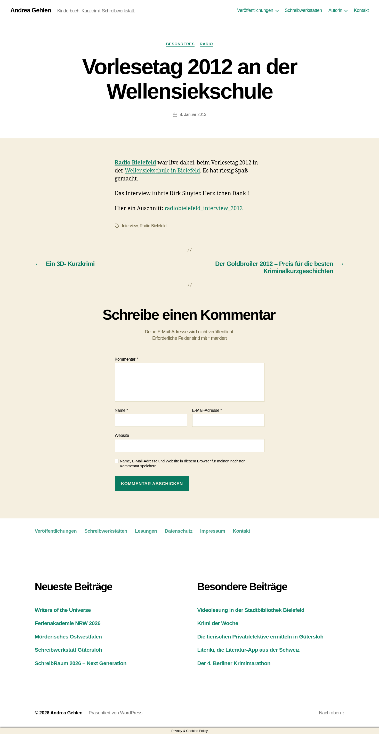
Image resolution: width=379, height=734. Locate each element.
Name (121, 410)
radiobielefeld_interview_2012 (203, 208)
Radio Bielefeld (153, 226)
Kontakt (361, 10)
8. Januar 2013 (193, 114)
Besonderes (180, 44)
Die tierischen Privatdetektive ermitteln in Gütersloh (260, 637)
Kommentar (126, 359)
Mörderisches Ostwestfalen (68, 637)
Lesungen (146, 531)
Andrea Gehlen (30, 10)
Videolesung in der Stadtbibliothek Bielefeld (250, 610)
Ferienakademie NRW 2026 (68, 623)
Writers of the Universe (63, 610)
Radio (206, 44)
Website (122, 435)
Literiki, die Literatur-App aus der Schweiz (248, 650)
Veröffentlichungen (255, 10)
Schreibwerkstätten (303, 10)
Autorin (335, 10)
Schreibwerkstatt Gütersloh (68, 650)
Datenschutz (178, 531)
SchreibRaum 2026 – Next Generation (81, 663)
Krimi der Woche (217, 623)
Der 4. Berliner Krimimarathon (234, 663)
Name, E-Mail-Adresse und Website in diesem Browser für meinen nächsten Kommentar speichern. (183, 463)
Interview (130, 226)
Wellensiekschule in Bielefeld (162, 170)
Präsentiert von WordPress (115, 712)
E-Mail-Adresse (207, 410)
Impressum (212, 531)
